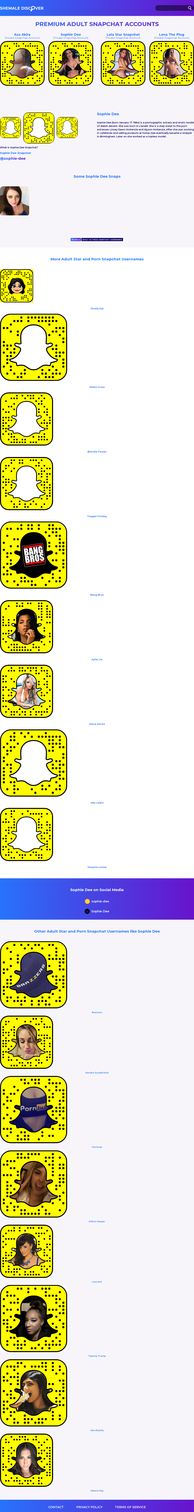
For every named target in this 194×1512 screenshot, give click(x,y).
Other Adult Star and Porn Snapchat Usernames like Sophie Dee (97, 931)
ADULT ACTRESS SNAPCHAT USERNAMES (102, 239)
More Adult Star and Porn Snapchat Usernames (97, 259)
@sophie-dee (13, 158)
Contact (56, 1507)
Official (75, 239)
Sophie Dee (97, 912)
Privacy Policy (89, 1507)
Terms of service (130, 1507)
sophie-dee (97, 902)
